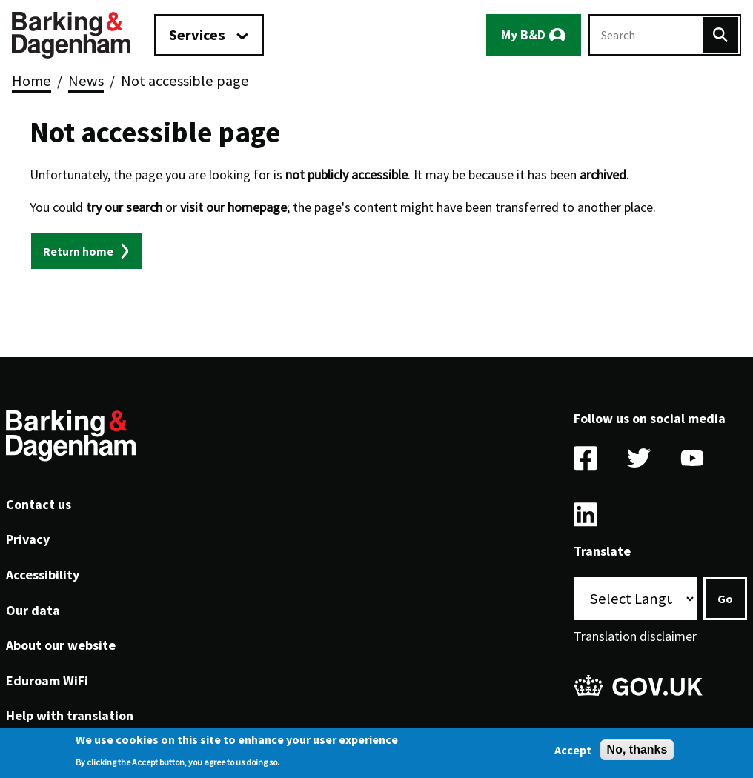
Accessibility (42, 574)
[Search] (720, 35)
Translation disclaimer (635, 636)
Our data (33, 610)
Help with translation (69, 715)
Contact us (38, 504)
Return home (78, 251)
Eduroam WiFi (47, 680)
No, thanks (637, 751)
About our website (61, 645)
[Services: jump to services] (209, 35)
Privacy (28, 539)
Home (31, 80)
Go (725, 598)
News (86, 80)
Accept (572, 751)
